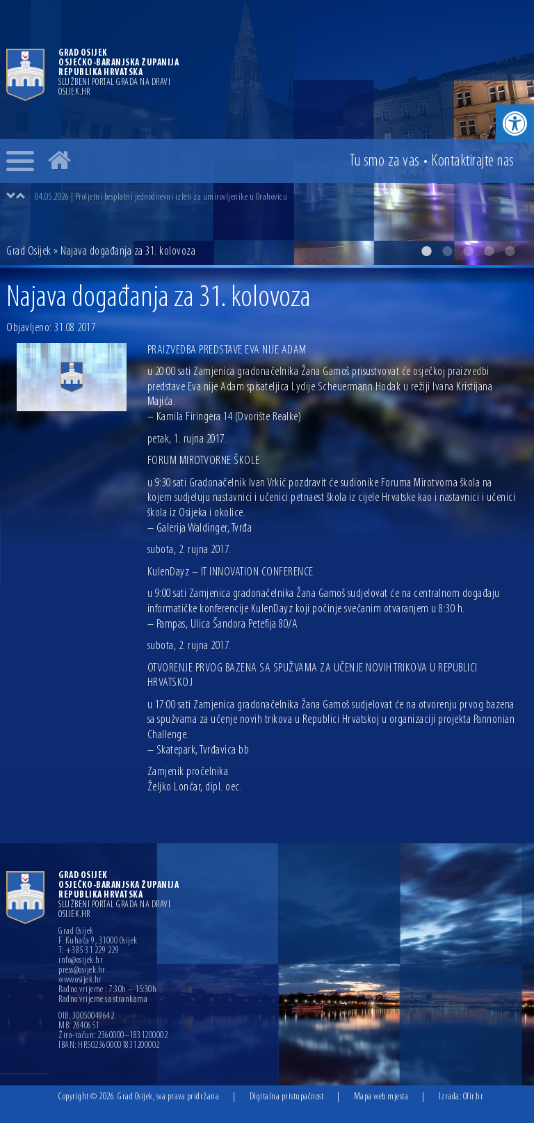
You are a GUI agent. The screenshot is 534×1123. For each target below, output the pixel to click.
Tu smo (384, 161)
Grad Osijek (28, 251)
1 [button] (426, 251)
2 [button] (447, 251)
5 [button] (510, 251)
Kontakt (473, 161)
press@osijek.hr (82, 970)
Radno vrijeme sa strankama (102, 1000)
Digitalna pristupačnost (287, 1097)
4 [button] (489, 251)
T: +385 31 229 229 (88, 951)
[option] (267, 132)
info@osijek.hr (80, 961)
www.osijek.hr (80, 980)
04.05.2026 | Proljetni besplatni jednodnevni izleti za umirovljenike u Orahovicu (161, 197)
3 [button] (468, 251)
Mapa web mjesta (381, 1097)
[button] (515, 123)
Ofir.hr (473, 1097)
